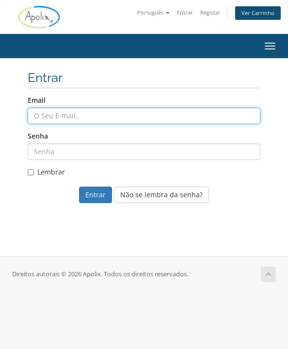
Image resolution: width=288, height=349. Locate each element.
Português (153, 12)
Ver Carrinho (257, 12)
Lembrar (46, 171)
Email (37, 100)
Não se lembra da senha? (161, 194)
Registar (210, 12)
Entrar (185, 12)
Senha (38, 136)
